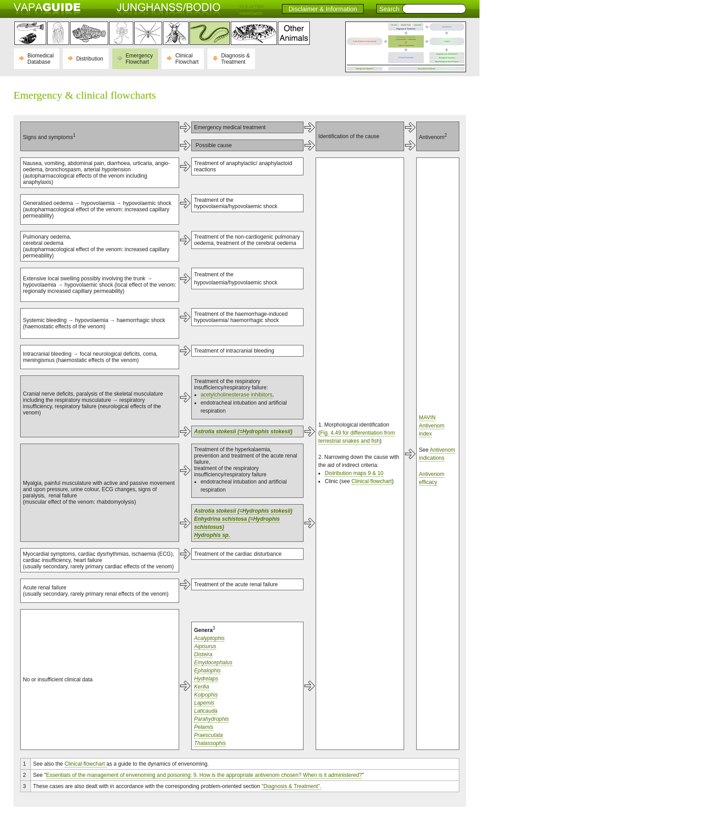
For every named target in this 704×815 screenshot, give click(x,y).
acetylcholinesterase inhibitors (237, 395)
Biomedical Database (40, 58)
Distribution (89, 59)
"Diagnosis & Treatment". (291, 786)
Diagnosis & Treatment (235, 58)
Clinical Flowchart (186, 58)
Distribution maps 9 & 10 (354, 473)
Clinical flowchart (372, 481)
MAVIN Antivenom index (431, 425)
